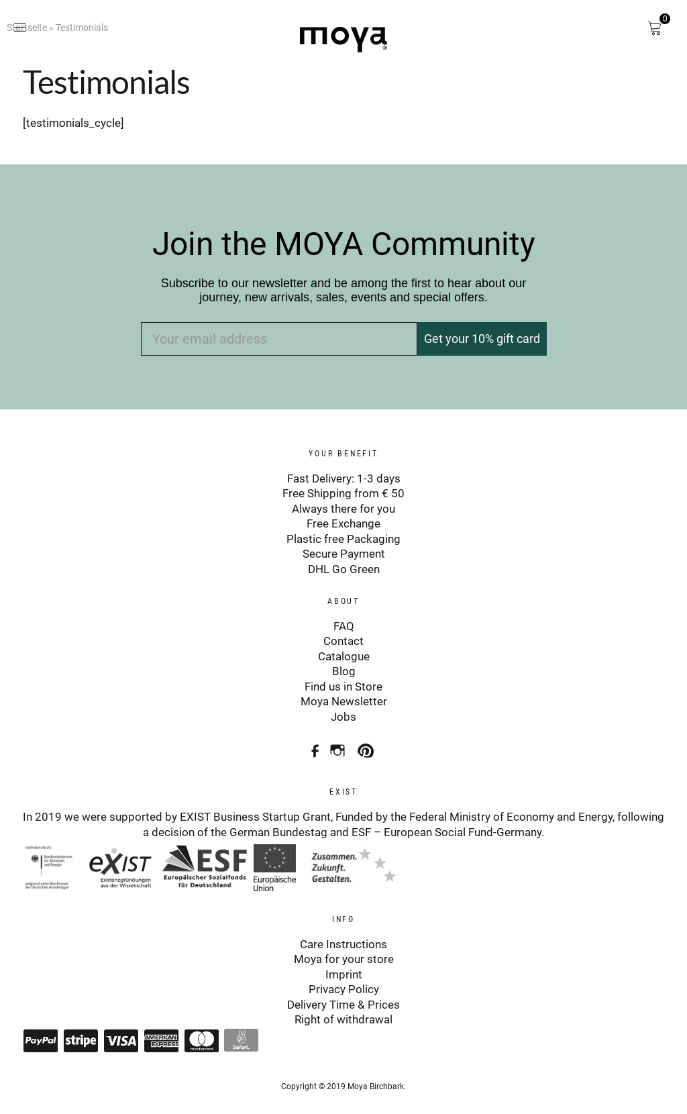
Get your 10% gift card (482, 339)
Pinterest (367, 742)
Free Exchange (343, 522)
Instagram (339, 742)
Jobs (343, 712)
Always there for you (343, 508)
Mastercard (201, 1034)
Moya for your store (344, 953)
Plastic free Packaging (343, 537)
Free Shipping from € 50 (343, 493)
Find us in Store (343, 683)
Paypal (40, 1034)
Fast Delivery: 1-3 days (344, 478)
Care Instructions (343, 939)
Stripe (80, 1034)
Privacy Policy (344, 983)
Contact (343, 638)
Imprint (343, 968)
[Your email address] (279, 339)
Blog (344, 668)
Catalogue (344, 653)
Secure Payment (344, 552)
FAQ (343, 623)
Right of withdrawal (343, 1013)
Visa (120, 1034)
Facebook (311, 742)
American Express (161, 1034)
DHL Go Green (344, 567)
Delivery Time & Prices (343, 998)
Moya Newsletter (344, 698)
